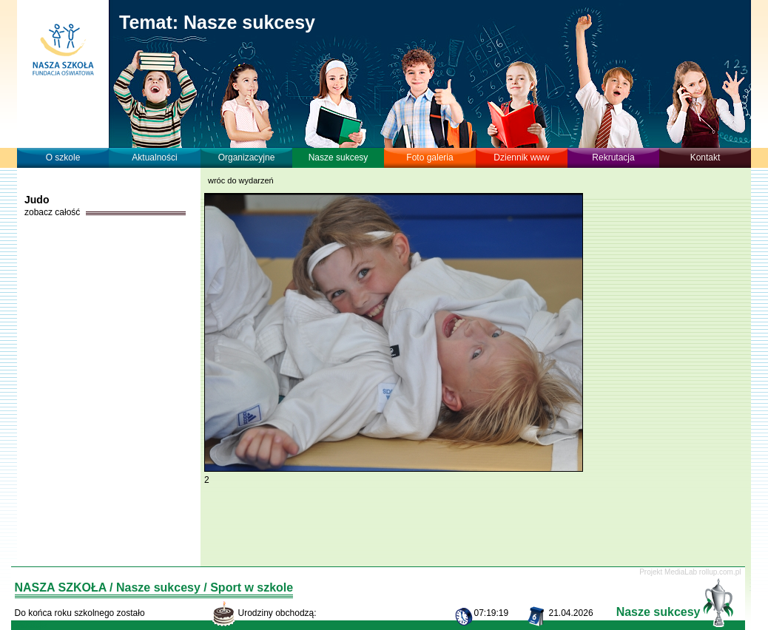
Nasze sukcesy (338, 157)
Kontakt (705, 157)
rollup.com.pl (720, 572)
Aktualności (154, 157)
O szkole (63, 157)
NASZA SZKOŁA (61, 587)
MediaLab (680, 572)
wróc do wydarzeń (241, 180)
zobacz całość (52, 212)
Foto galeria (429, 157)
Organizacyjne (246, 157)
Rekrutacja (613, 157)
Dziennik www (521, 157)
